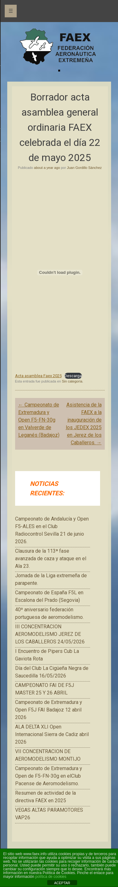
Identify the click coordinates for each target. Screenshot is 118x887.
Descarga (73, 375)
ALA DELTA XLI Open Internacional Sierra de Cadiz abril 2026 (52, 734)
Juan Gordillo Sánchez (84, 168)
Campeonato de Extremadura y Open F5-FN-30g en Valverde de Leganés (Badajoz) (38, 420)
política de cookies (50, 876)
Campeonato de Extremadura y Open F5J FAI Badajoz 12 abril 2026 (48, 709)
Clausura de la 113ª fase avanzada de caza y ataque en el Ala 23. (50, 558)
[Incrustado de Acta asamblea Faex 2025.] (60, 272)
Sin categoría (72, 381)
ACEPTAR (62, 883)
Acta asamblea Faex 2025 (38, 375)
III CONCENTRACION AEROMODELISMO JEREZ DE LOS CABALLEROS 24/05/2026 (50, 634)
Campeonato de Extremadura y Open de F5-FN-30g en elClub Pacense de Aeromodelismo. (48, 775)
